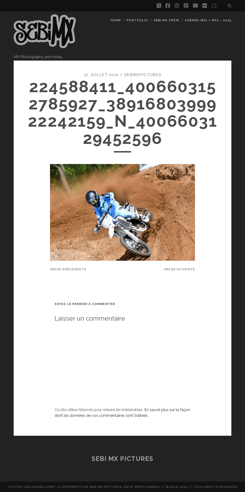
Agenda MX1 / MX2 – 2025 (208, 20)
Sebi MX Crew (166, 20)
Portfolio (137, 20)
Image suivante (179, 269)
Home (116, 20)
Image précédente (68, 269)
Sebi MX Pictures (122, 458)
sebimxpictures (142, 75)
